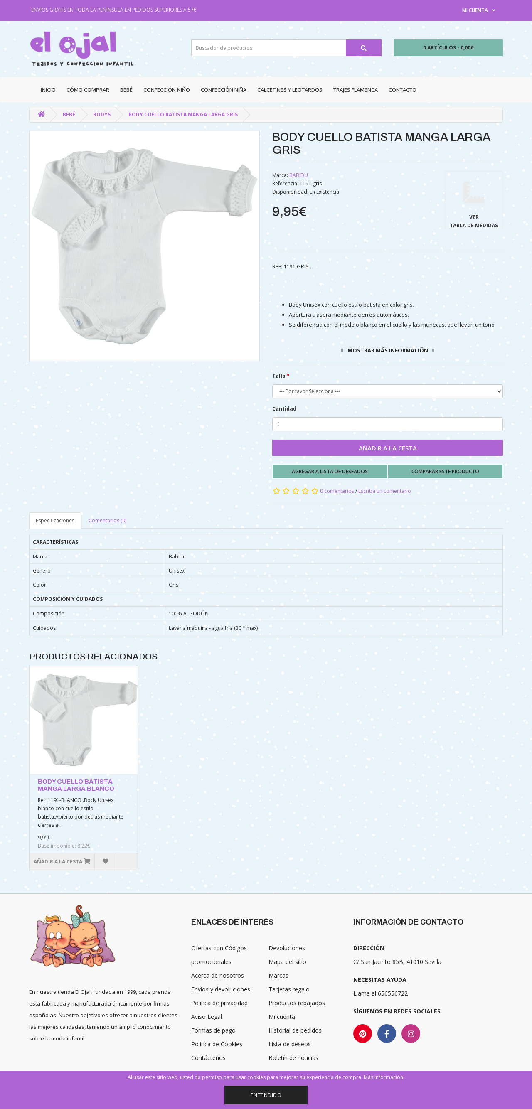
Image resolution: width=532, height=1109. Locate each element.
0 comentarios (337, 490)
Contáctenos (208, 1058)
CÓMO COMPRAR (87, 89)
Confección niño (166, 89)
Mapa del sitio (287, 962)
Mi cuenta (281, 1016)
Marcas (278, 975)
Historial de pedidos (295, 1030)
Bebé (126, 89)
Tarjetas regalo (289, 989)
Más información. (384, 1077)
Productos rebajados (296, 1003)
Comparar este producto (445, 471)
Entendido (266, 1095)
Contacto (402, 89)
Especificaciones (55, 520)
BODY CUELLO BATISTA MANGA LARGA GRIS (183, 114)
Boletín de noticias (293, 1058)
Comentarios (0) (107, 520)
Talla (279, 375)
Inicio (48, 89)
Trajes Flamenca (355, 89)
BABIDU (298, 175)
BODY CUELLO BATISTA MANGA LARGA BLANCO (76, 785)
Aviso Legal (206, 1016)
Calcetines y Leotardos (290, 89)
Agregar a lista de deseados (330, 471)
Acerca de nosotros (217, 975)
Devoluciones (286, 948)
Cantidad (284, 408)
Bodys (102, 114)
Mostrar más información (387, 350)
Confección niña (223, 89)
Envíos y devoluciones (220, 989)
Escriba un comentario (384, 490)
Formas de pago (213, 1030)
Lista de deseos (289, 1044)
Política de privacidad (219, 1003)
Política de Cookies (216, 1044)
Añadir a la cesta (388, 448)
